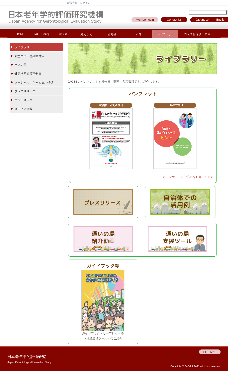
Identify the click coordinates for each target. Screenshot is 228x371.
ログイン (85, 2)
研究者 (111, 34)
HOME (20, 34)
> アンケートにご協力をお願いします (188, 177)
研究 (138, 34)
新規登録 (72, 2)
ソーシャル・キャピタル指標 (33, 82)
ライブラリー (165, 34)
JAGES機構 (41, 34)
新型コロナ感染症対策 (29, 56)
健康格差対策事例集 (27, 73)
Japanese (202, 19)
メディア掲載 (23, 109)
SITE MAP (209, 352)
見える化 (86, 34)
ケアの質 (20, 64)
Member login (145, 19)
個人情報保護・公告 (197, 34)
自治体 (62, 34)
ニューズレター (24, 100)
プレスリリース (24, 91)
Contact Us (174, 19)
